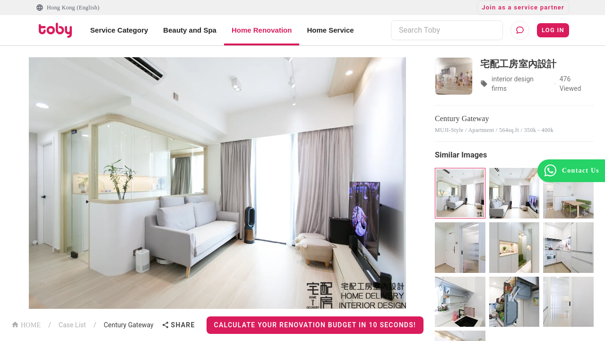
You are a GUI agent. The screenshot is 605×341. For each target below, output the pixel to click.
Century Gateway (128, 325)
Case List (72, 325)
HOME (26, 324)
